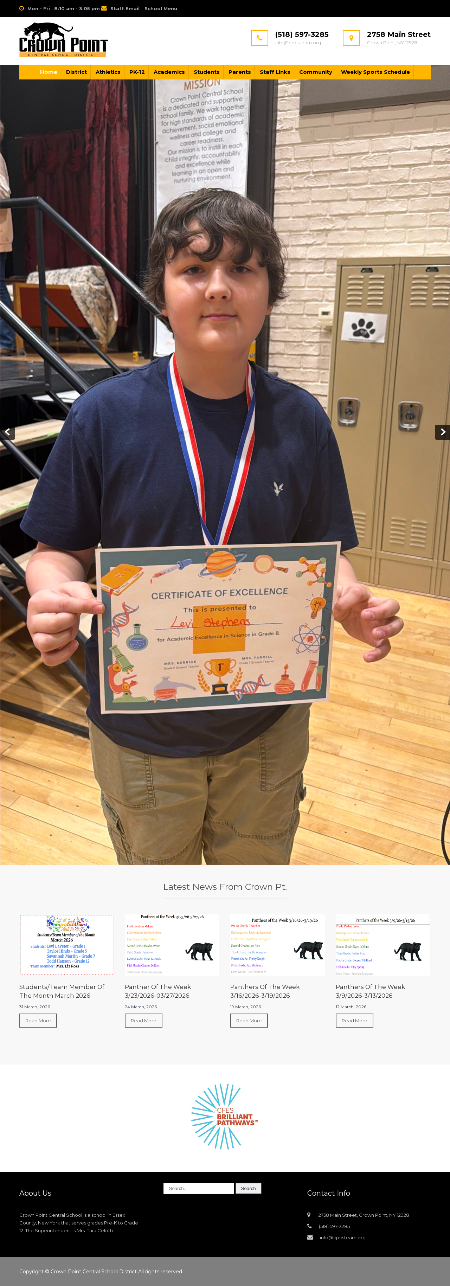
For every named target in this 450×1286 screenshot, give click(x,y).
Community (315, 72)
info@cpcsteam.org (343, 1237)
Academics (169, 72)
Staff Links (275, 72)
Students (207, 72)
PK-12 (137, 72)
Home (48, 72)
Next (442, 432)
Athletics (108, 72)
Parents (240, 72)
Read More (38, 1020)
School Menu (160, 8)
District (76, 72)
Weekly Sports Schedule (375, 72)
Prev (7, 432)
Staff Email (125, 8)
